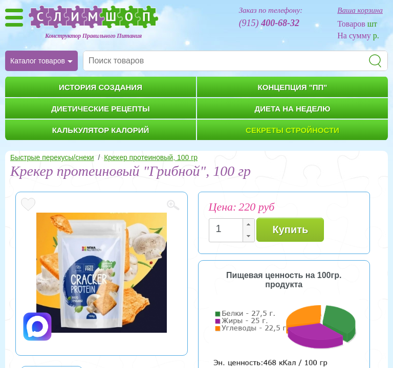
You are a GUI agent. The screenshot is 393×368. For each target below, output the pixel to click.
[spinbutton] (228, 229)
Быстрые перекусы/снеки (52, 157)
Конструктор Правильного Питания (93, 35)
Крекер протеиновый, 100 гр (151, 157)
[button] (248, 225)
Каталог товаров (37, 61)
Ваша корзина (360, 10)
